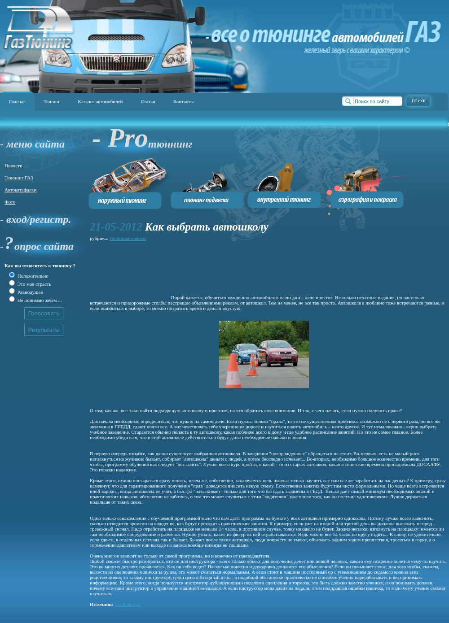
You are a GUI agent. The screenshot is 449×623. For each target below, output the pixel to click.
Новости (13, 165)
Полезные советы (128, 238)
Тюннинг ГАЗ (18, 177)
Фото (9, 202)
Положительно (32, 276)
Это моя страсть (33, 284)
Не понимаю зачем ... (39, 300)
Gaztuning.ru (128, 604)
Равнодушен (29, 292)
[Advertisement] (130, 271)
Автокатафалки (20, 189)
